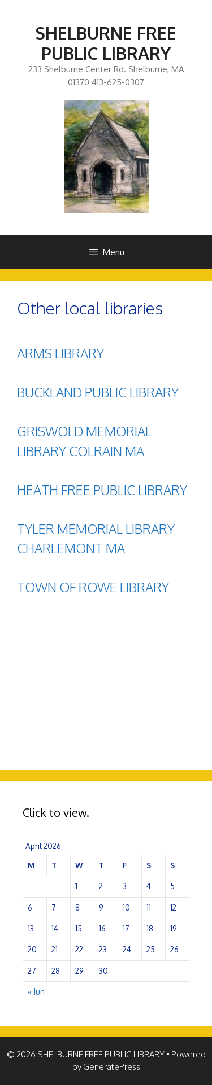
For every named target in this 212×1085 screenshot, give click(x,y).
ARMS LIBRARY (60, 353)
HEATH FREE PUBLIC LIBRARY (102, 490)
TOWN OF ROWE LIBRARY (93, 587)
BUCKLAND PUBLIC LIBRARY (98, 392)
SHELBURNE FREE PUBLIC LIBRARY (106, 43)
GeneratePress (111, 1066)
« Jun (36, 991)
